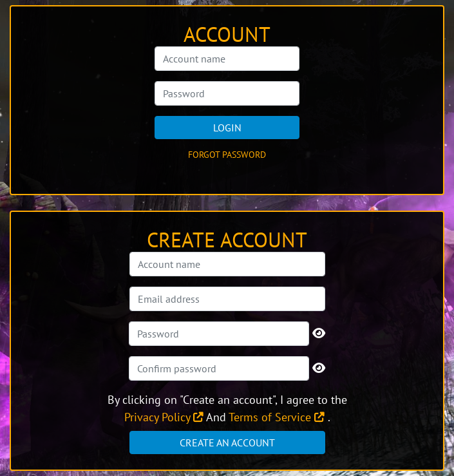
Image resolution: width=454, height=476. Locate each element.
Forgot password (227, 154)
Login (227, 127)
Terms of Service (277, 417)
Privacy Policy (163, 417)
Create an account (227, 442)
